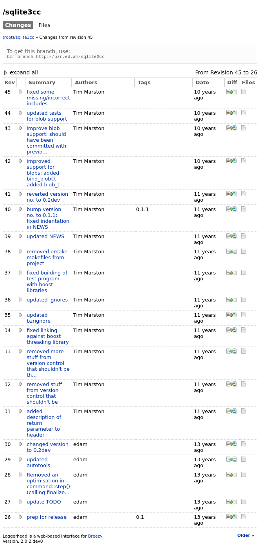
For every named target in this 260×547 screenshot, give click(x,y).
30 (7, 445)
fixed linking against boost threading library (48, 337)
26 (254, 73)
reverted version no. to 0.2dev (47, 198)
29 (7, 461)
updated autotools (38, 463)
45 (238, 73)
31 (7, 412)
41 (7, 195)
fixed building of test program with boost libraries (47, 282)
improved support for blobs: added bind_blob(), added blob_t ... (46, 174)
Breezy (95, 537)
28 (7, 476)
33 (7, 353)
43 (7, 129)
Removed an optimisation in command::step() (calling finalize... (48, 484)
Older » (245, 536)
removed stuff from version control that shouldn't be (44, 394)
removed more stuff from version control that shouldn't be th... (48, 364)
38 (7, 253)
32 (7, 385)
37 (7, 274)
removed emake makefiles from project (47, 258)
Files (44, 25)
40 (7, 210)
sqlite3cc (25, 37)
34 (7, 331)
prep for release (47, 518)
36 (7, 301)
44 (7, 114)
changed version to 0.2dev (48, 448)
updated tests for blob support (47, 117)
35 (7, 316)
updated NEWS (45, 237)
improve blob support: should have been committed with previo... (46, 141)
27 (7, 503)
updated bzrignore (39, 319)
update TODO (44, 503)
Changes (18, 25)
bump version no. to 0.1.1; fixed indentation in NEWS (48, 219)
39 (7, 237)
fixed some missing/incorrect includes (48, 99)
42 (7, 162)
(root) (8, 37)
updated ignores (47, 301)
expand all (20, 73)
